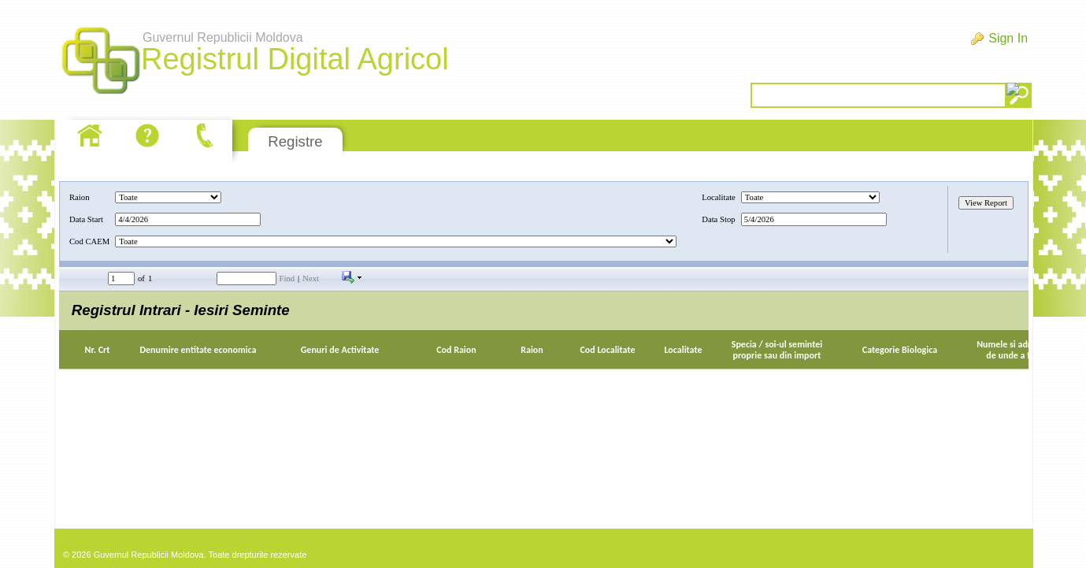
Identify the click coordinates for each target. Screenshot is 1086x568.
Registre (295, 141)
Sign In (1008, 38)
